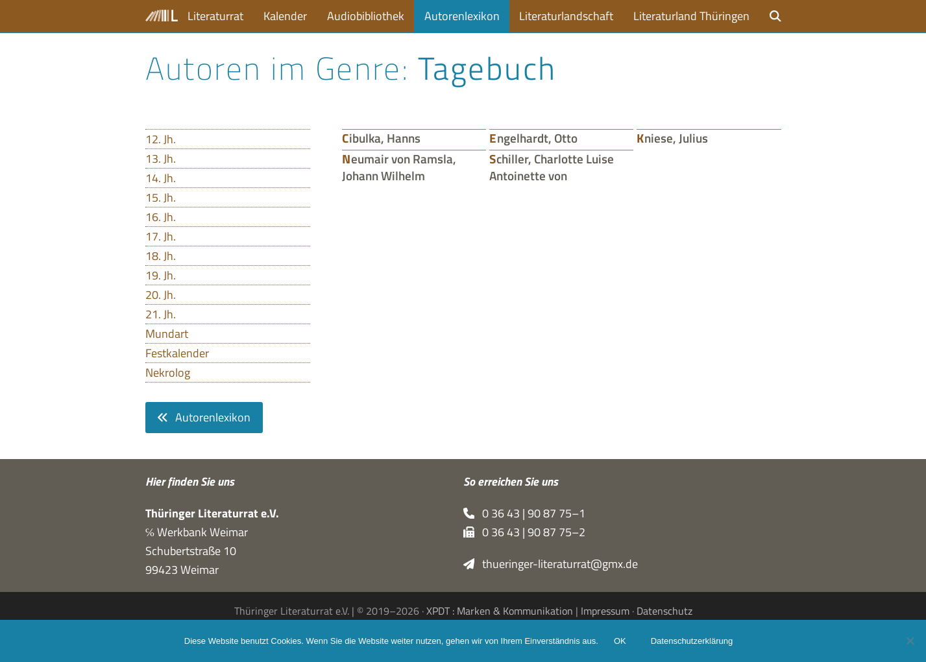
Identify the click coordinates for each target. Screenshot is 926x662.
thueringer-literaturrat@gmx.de (551, 564)
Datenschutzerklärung (692, 641)
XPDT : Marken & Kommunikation (499, 611)
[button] (775, 16)
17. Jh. (160, 236)
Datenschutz (664, 611)
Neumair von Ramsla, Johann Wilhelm (399, 167)
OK (620, 641)
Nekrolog (167, 372)
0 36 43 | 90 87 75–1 (524, 513)
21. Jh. (160, 314)
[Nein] (909, 640)
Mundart (166, 333)
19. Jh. (160, 275)
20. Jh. (160, 294)
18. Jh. (160, 256)
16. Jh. (160, 217)
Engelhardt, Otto (533, 138)
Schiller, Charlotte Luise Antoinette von (551, 167)
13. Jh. (160, 158)
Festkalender (177, 353)
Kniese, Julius (672, 138)
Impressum (605, 611)
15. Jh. (160, 197)
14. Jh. (160, 178)
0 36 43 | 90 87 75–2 (524, 532)
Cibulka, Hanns (381, 138)
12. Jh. (160, 139)
